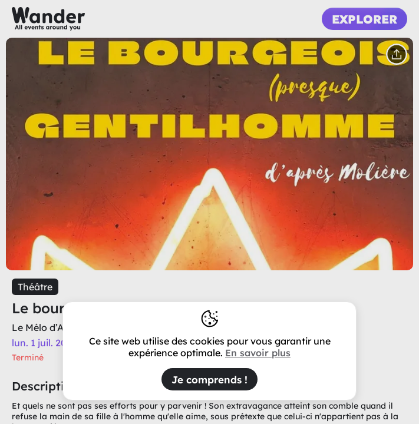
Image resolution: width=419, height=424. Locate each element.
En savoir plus (258, 353)
